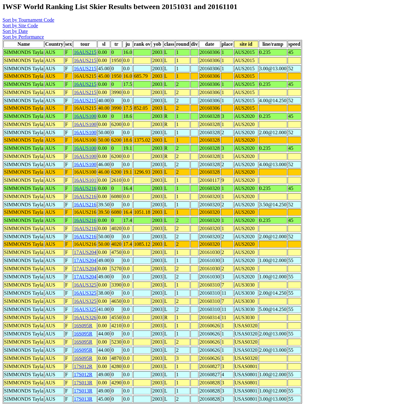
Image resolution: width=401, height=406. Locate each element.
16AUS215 (85, 52)
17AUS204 (85, 252)
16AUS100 (85, 116)
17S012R (83, 366)
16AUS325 (85, 284)
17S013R (83, 382)
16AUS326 (85, 317)
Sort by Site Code (20, 25)
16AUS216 (85, 188)
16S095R (83, 325)
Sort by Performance (23, 37)
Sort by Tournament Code (28, 20)
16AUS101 (85, 180)
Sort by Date (15, 31)
